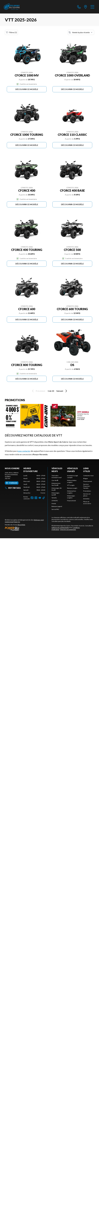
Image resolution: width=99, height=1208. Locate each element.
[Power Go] (26, 529)
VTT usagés (71, 485)
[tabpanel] (34, 484)
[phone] (79, 7)
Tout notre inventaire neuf (57, 476)
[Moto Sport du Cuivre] (12, 7)
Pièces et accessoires (87, 502)
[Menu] (92, 6)
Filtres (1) (11, 32)
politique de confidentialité (60, 527)
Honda (54, 503)
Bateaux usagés (72, 488)
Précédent (38, 390)
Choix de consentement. (68, 529)
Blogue (85, 478)
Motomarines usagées (71, 492)
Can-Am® (55, 480)
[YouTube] (39, 497)
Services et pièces (86, 495)
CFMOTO (55, 501)
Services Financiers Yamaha (86, 486)
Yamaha (54, 498)
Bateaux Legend (57, 506)
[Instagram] (35, 497)
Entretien (86, 499)
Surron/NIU (55, 509)
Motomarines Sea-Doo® (56, 484)
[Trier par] (81, 32)
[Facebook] (32, 497)
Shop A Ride (21, 525)
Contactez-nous (88, 475)
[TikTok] (43, 497)
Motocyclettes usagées (72, 481)
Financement (71, 501)
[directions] (85, 7)
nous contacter (24, 451)
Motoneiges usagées (71, 497)
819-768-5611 (13, 488)
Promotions (87, 491)
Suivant (62, 390)
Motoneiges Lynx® (55, 494)
